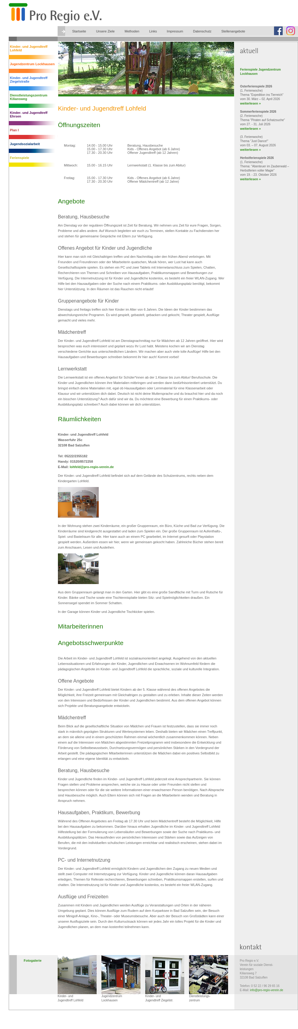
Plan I (14, 130)
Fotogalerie (32, 960)
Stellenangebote (233, 31)
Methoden (132, 31)
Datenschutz (202, 31)
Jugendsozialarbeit (25, 144)
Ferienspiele (19, 158)
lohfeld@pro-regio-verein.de (92, 467)
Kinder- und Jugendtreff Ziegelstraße (28, 79)
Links (153, 31)
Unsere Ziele (105, 31)
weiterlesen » (250, 103)
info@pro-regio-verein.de (266, 990)
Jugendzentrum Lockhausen (32, 64)
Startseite (79, 31)
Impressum (175, 31)
